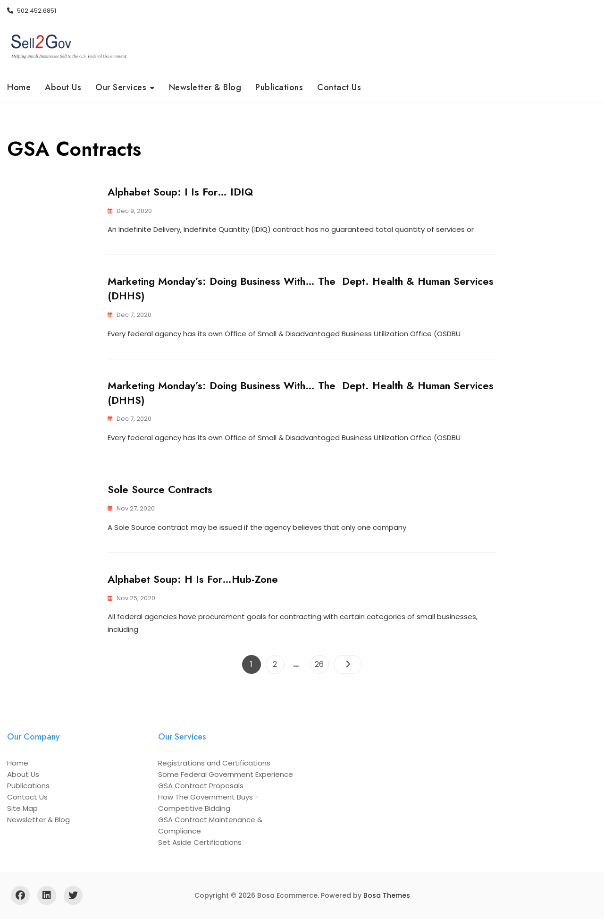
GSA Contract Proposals (200, 786)
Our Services (120, 87)
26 (321, 662)
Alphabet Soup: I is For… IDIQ (180, 191)
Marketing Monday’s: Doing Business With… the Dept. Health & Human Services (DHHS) (301, 288)
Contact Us (339, 87)
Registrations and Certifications (214, 763)
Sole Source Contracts (160, 489)
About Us (63, 87)
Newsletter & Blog (205, 87)
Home (19, 87)
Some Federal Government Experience (225, 774)
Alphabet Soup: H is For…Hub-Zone (193, 579)
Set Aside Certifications (200, 842)
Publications (279, 87)
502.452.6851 (31, 10)
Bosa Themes (386, 895)
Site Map (22, 808)
